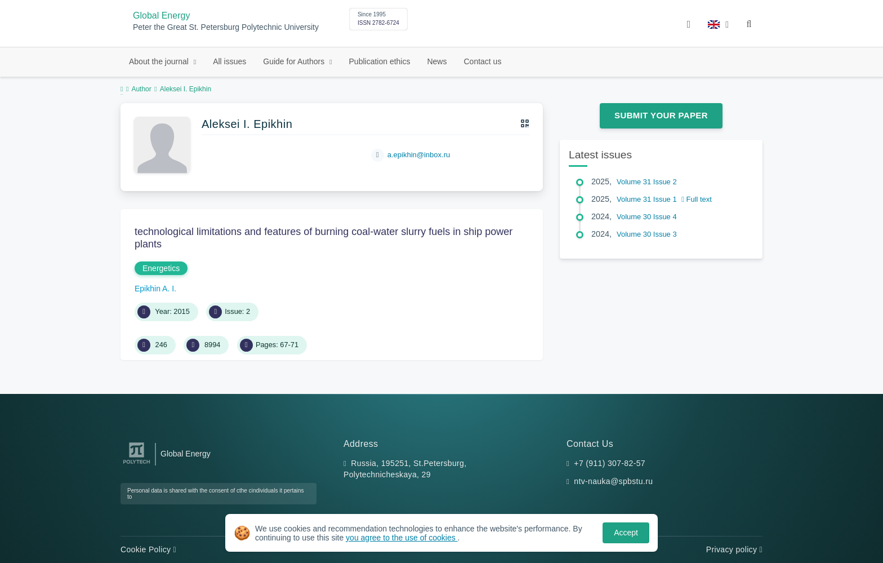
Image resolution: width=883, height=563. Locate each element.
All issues (229, 61)
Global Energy (161, 15)
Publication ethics (380, 61)
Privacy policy (734, 549)
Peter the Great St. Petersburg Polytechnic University (226, 27)
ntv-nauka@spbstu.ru (613, 481)
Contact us (482, 61)
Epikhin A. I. (155, 288)
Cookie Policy (148, 549)
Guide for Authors (295, 61)
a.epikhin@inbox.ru (418, 154)
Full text (696, 199)
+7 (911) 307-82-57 (609, 463)
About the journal (160, 61)
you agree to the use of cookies (401, 537)
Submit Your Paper (661, 115)
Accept (626, 532)
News (437, 61)
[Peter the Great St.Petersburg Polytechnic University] (137, 464)
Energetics (161, 268)
